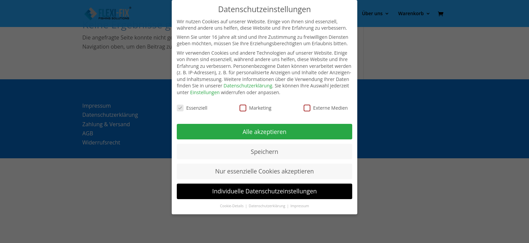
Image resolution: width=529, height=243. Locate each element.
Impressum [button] (299, 206)
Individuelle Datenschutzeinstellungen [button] (264, 191)
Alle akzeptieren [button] (264, 132)
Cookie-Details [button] (232, 206)
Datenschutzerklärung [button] (267, 206)
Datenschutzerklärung (248, 85)
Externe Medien (326, 108)
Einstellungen (205, 92)
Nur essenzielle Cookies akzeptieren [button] (264, 171)
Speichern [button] (264, 151)
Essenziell (192, 108)
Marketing (255, 108)
